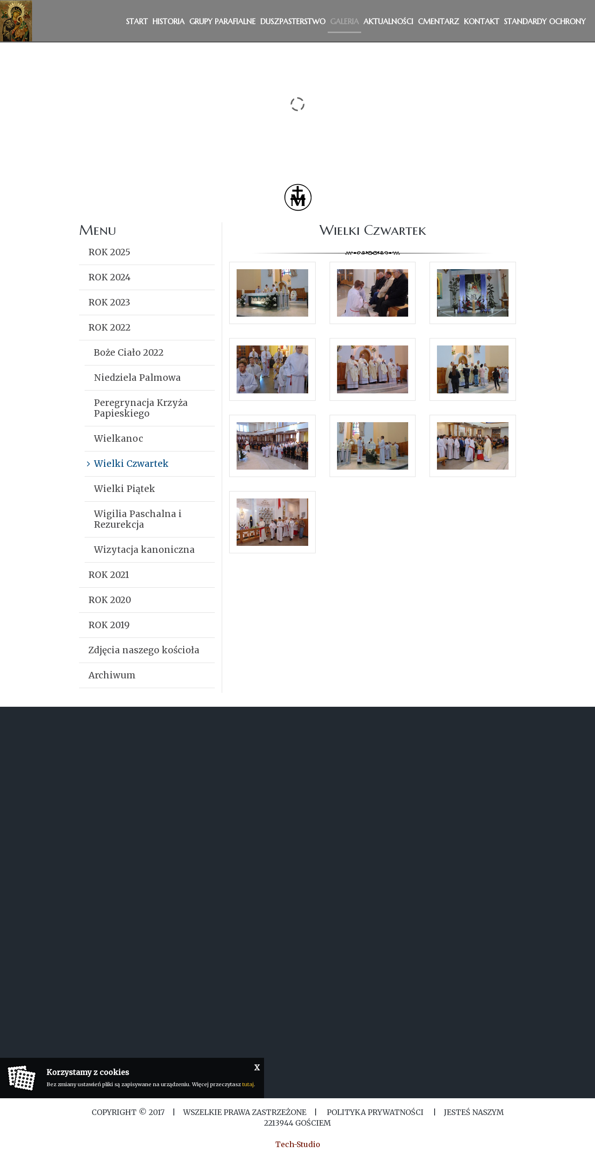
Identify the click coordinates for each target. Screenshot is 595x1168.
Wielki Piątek (124, 488)
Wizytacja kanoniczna (144, 549)
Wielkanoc (118, 438)
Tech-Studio (297, 1144)
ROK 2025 (109, 252)
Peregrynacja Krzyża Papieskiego (141, 408)
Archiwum (112, 675)
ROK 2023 (109, 302)
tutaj (248, 1084)
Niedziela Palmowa (137, 377)
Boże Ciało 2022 (129, 352)
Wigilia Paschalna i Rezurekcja (138, 519)
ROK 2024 (109, 277)
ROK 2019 (109, 624)
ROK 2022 (109, 327)
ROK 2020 (109, 599)
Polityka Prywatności (375, 1112)
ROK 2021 (108, 574)
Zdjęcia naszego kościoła (143, 650)
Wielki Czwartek (131, 463)
